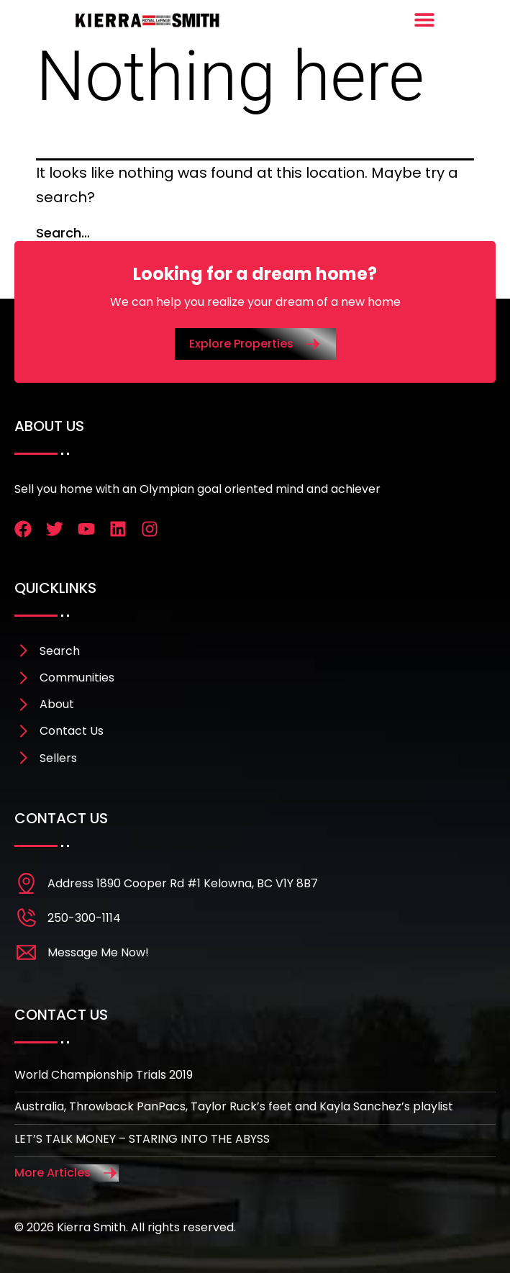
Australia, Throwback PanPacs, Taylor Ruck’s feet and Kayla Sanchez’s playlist (233, 1106)
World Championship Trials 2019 (103, 1074)
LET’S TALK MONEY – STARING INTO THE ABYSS (142, 1139)
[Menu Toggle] (424, 19)
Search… (63, 233)
